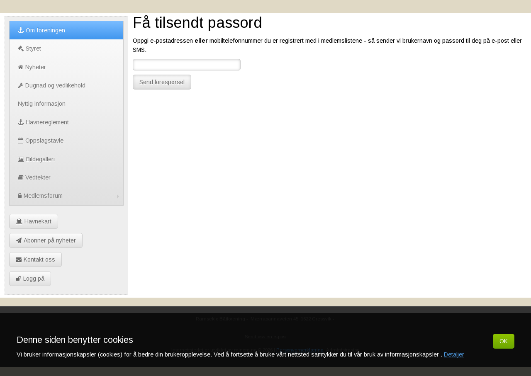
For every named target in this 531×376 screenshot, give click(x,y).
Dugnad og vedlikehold (51, 85)
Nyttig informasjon (42, 103)
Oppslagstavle (40, 140)
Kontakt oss (35, 259)
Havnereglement (43, 122)
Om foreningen (41, 30)
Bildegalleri (36, 159)
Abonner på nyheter (46, 240)
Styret (29, 48)
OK (503, 341)
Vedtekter (34, 177)
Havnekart (33, 221)
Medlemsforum (70, 195)
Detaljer (454, 354)
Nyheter (32, 67)
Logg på (30, 278)
